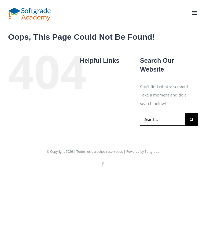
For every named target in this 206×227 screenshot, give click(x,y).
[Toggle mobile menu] (195, 13)
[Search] (191, 119)
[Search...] (162, 119)
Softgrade (152, 151)
